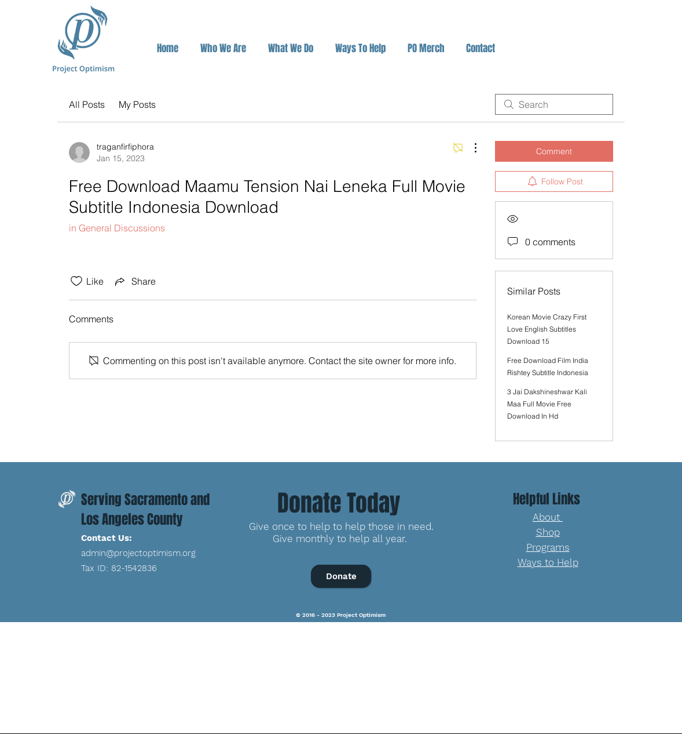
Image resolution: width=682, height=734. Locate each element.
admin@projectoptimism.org (138, 553)
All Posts (87, 104)
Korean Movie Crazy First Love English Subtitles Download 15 (546, 329)
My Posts (137, 104)
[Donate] (341, 576)
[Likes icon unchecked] (76, 281)
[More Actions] (469, 148)
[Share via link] (134, 281)
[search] (554, 104)
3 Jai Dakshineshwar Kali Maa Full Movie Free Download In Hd (547, 403)
